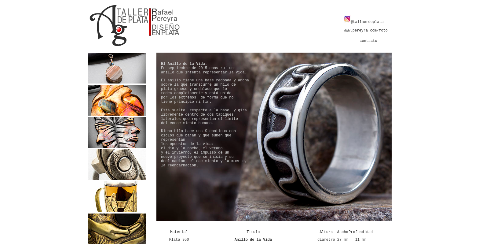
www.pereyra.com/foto (366, 30)
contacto (368, 41)
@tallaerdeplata (364, 22)
